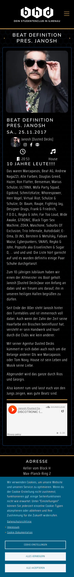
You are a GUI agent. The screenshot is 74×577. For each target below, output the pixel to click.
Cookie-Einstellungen (35, 545)
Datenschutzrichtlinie (19, 521)
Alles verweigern (35, 556)
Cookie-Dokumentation (20, 532)
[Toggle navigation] (67, 13)
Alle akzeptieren (35, 568)
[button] (37, 82)
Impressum (13, 527)
